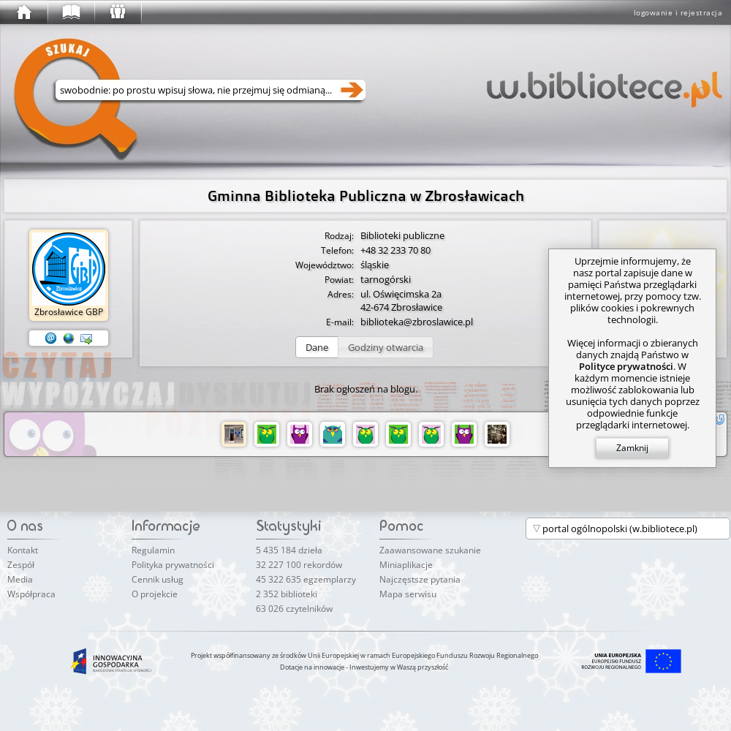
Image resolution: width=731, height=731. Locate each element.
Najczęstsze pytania (420, 579)
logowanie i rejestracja (678, 12)
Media (20, 579)
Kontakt (22, 550)
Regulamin (153, 550)
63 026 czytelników (294, 608)
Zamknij (632, 448)
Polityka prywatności (173, 564)
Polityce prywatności (626, 366)
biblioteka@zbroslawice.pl (416, 321)
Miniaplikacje (406, 564)
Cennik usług (157, 579)
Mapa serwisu (407, 594)
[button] (316, 347)
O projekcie (155, 594)
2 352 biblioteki (286, 594)
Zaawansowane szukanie (430, 550)
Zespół (20, 564)
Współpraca (31, 594)
